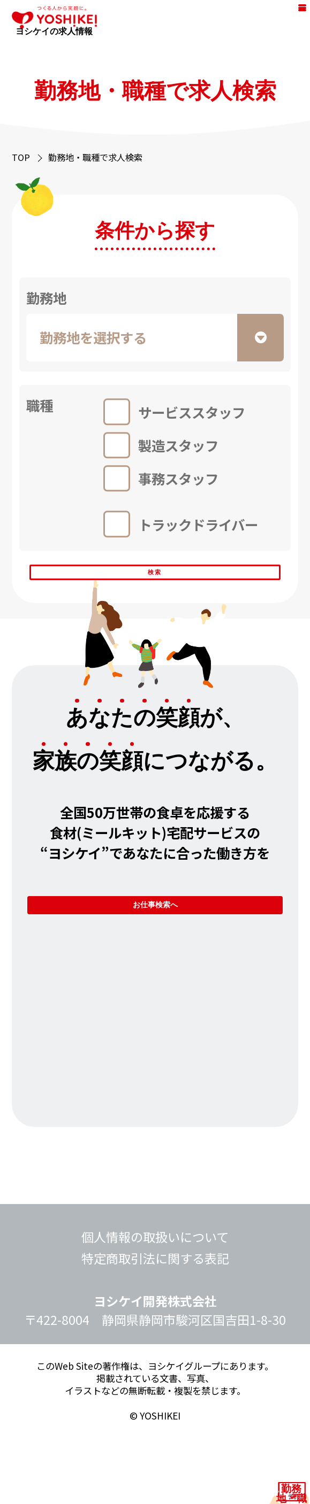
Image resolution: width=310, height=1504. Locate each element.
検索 (155, 587)
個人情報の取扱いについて (155, 1303)
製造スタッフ (178, 445)
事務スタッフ (178, 478)
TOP (21, 157)
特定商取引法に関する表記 (155, 1325)
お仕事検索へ (155, 954)
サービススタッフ (191, 412)
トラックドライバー (198, 524)
